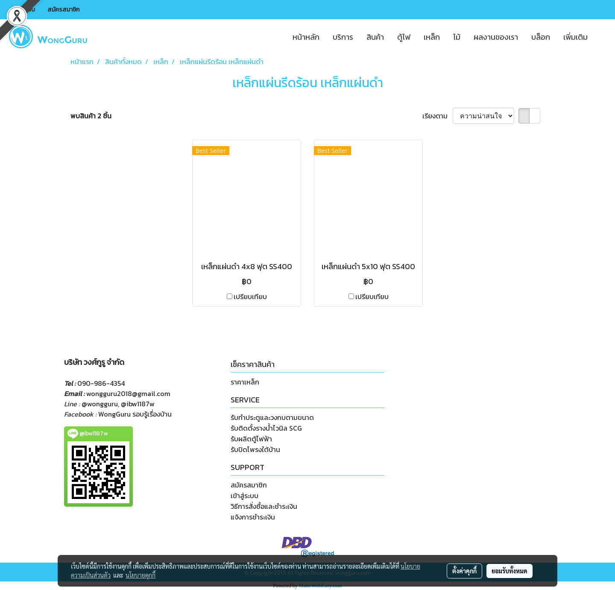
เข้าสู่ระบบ (22, 9)
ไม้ (456, 37)
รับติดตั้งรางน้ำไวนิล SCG (266, 428)
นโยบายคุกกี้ (140, 575)
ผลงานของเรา (496, 37)
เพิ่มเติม (575, 37)
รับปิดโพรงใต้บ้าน (255, 449)
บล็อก (540, 37)
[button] (601, 36)
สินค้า (375, 37)
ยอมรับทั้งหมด (509, 571)
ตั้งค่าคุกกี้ (464, 571)
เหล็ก (432, 37)
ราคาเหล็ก (245, 382)
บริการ (343, 37)
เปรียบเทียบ (250, 296)
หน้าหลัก (306, 37)
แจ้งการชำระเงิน (253, 517)
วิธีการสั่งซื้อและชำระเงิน (264, 506)
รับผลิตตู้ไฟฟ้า (251, 439)
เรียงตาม (437, 116)
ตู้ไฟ (403, 37)
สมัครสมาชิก (63, 9)
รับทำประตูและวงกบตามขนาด (272, 417)
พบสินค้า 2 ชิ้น (90, 116)
